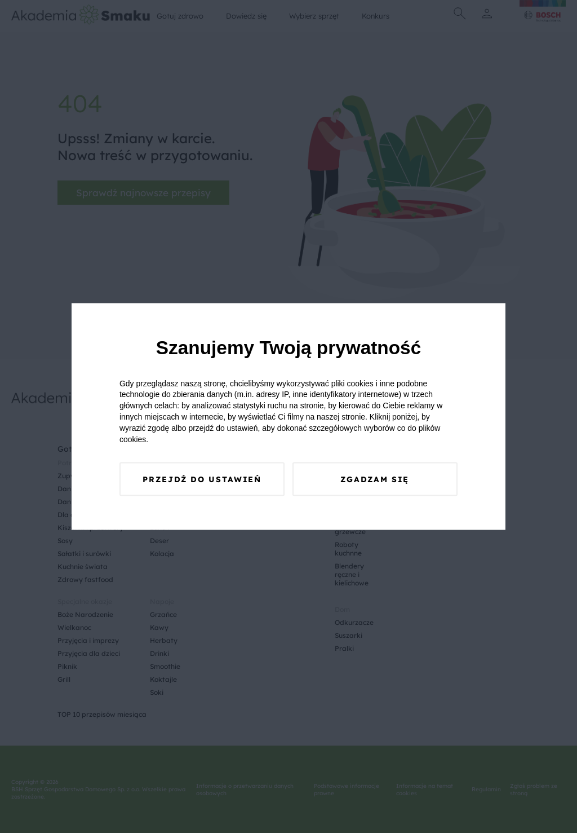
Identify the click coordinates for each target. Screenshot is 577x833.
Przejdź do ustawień (202, 480)
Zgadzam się (375, 480)
